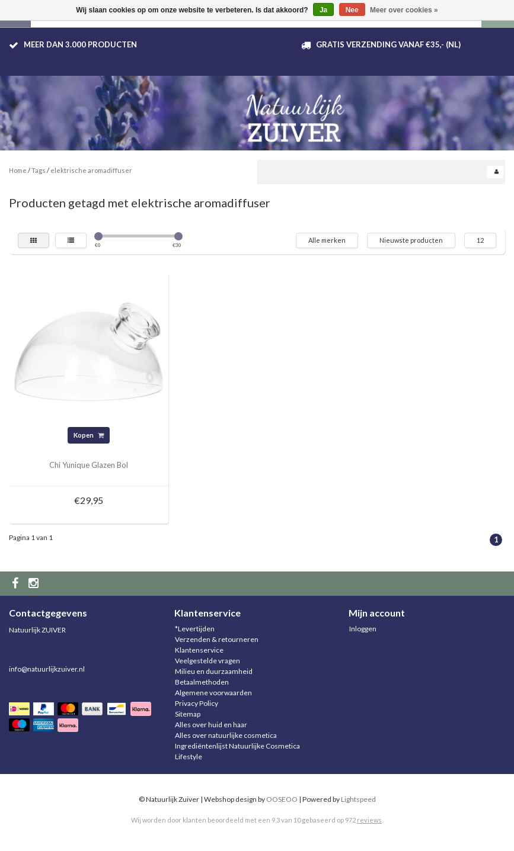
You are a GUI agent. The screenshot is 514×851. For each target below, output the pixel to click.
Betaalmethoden (202, 681)
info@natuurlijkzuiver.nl (47, 668)
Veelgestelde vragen (207, 660)
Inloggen (362, 628)
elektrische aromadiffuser (91, 170)
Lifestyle (188, 756)
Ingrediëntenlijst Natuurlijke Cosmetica (237, 745)
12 (480, 240)
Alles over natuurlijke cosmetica (226, 735)
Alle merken (327, 240)
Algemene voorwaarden (213, 692)
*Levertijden (195, 628)
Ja (323, 10)
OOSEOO (282, 799)
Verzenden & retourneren (216, 639)
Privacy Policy (196, 703)
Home (18, 170)
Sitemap (187, 713)
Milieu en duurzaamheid (214, 671)
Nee (352, 10)
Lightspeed (358, 799)
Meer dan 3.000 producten (80, 44)
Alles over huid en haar (211, 724)
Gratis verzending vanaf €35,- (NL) (388, 44)
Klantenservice (199, 650)
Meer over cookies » (404, 10)
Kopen (89, 435)
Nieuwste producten (411, 240)
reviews (369, 820)
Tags (38, 170)
